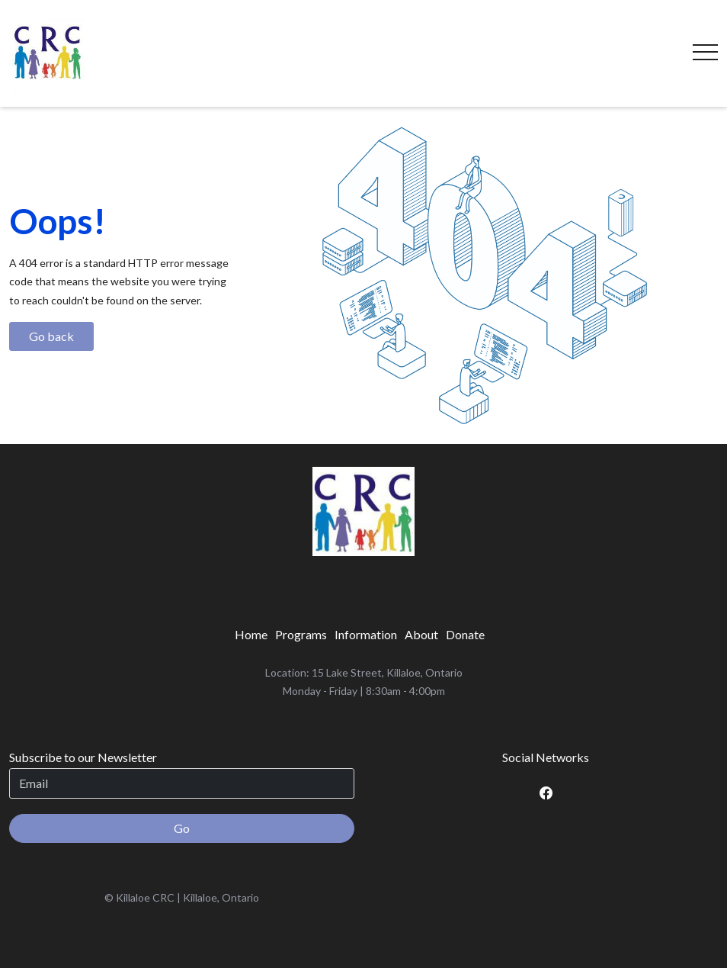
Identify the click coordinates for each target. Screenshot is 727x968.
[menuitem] (251, 634)
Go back (51, 336)
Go (182, 828)
